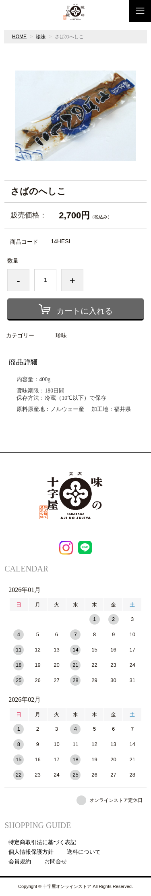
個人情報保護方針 (31, 852)
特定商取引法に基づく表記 (42, 842)
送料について (84, 852)
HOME (19, 36)
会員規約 (19, 861)
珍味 (41, 36)
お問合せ (55, 861)
